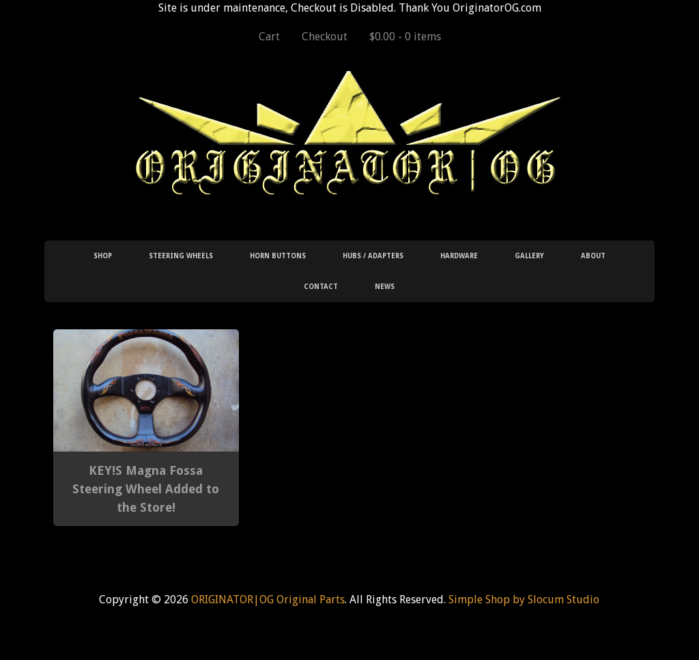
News (385, 286)
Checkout (324, 36)
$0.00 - (405, 36)
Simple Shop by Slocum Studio (523, 599)
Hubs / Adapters (373, 256)
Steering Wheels (181, 256)
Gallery (529, 256)
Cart (269, 36)
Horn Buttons (278, 256)
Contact (321, 286)
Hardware (459, 256)
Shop (103, 256)
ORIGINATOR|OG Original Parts (268, 599)
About (593, 256)
